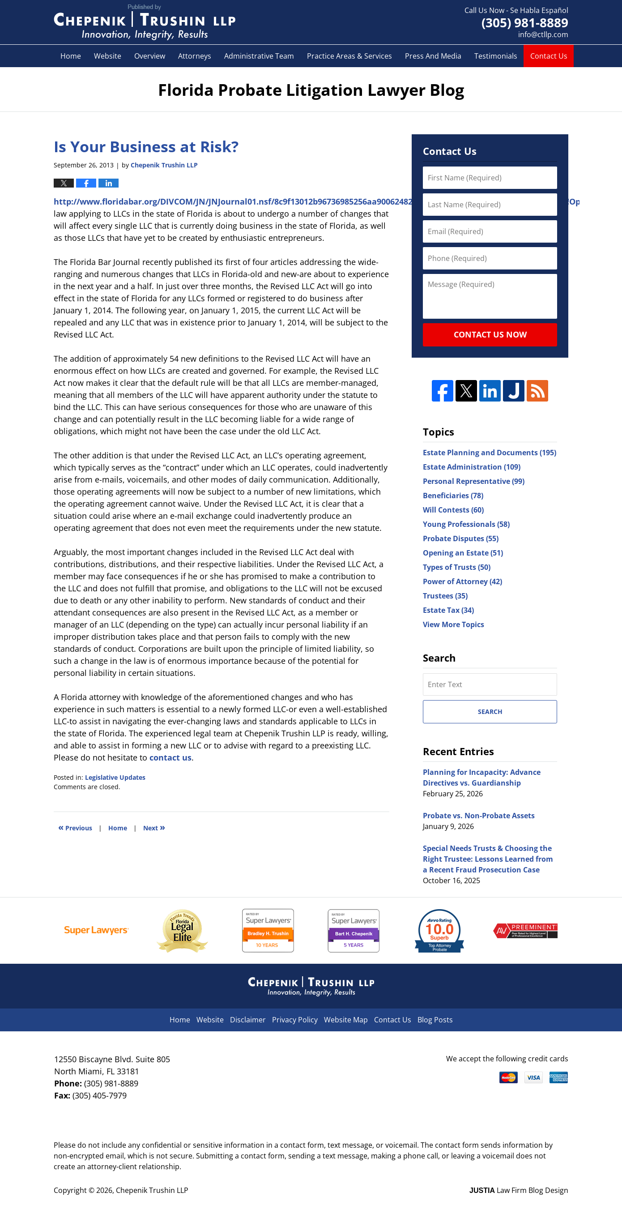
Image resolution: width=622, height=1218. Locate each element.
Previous (75, 827)
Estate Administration (471, 467)
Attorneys (194, 56)
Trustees (445, 596)
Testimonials (495, 56)
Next (154, 827)
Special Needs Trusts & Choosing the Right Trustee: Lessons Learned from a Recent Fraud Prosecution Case (488, 859)
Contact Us (548, 56)
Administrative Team (259, 56)
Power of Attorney (462, 581)
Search (490, 711)
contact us (170, 757)
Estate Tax (448, 610)
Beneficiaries (453, 495)
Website (107, 56)
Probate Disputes (460, 538)
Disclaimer (248, 1020)
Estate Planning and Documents (489, 452)
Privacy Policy (295, 1020)
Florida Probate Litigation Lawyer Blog (144, 22)
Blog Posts (435, 1020)
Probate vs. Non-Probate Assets (479, 816)
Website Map (346, 1020)
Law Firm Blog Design (518, 1190)
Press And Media (433, 56)
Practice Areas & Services (349, 56)
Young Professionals (466, 524)
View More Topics (453, 624)
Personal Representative (473, 481)
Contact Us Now (490, 334)
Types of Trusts (456, 567)
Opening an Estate (463, 553)
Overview (149, 56)
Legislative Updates (115, 777)
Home (70, 56)
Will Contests (453, 510)
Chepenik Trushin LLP (152, 1190)
